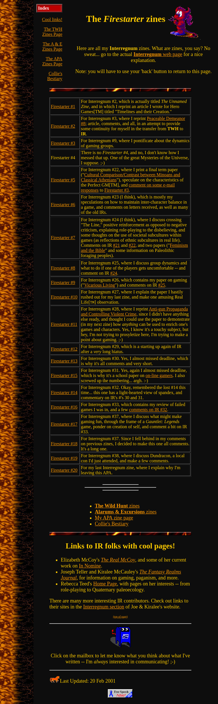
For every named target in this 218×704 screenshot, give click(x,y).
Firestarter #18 (64, 443)
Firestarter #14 (64, 392)
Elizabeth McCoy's (81, 560)
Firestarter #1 (63, 106)
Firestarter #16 (64, 407)
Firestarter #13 (64, 361)
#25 (161, 285)
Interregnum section (103, 607)
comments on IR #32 (148, 409)
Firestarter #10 (64, 297)
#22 (132, 245)
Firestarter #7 (63, 237)
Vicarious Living (99, 285)
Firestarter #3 (63, 143)
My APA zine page (114, 518)
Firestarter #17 (64, 424)
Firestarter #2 (63, 126)
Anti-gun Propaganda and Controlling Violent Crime (134, 311)
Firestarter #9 (63, 282)
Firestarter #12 (64, 349)
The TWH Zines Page (52, 32)
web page (157, 54)
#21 (116, 245)
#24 (113, 273)
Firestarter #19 (64, 458)
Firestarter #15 (64, 375)
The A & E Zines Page (52, 46)
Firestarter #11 (64, 324)
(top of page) (120, 616)
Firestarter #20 (64, 470)
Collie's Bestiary (54, 76)
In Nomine (90, 566)
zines (117, 506)
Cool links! (52, 19)
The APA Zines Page (52, 61)
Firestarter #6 (63, 204)
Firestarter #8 (63, 268)
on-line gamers (159, 375)
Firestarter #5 (63, 179)
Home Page (105, 584)
